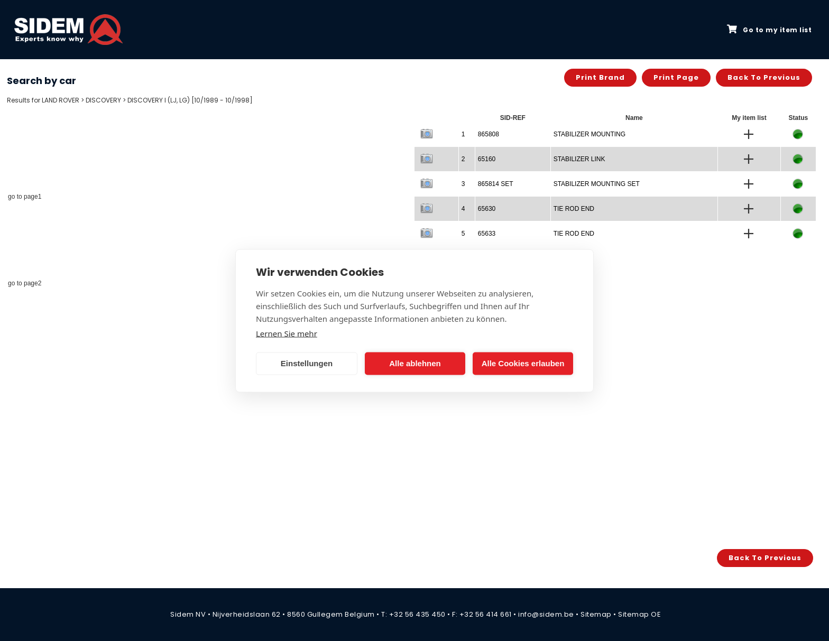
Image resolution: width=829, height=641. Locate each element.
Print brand (600, 77)
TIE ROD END (574, 208)
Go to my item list (769, 29)
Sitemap (596, 614)
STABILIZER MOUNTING (589, 134)
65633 (486, 233)
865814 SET (495, 184)
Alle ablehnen (415, 363)
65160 (486, 159)
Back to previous (763, 77)
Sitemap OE (639, 614)
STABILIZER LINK (579, 159)
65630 (486, 208)
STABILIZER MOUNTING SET (597, 184)
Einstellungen (307, 363)
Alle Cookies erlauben (523, 363)
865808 (488, 134)
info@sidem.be (546, 614)
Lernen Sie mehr (286, 333)
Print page (676, 77)
